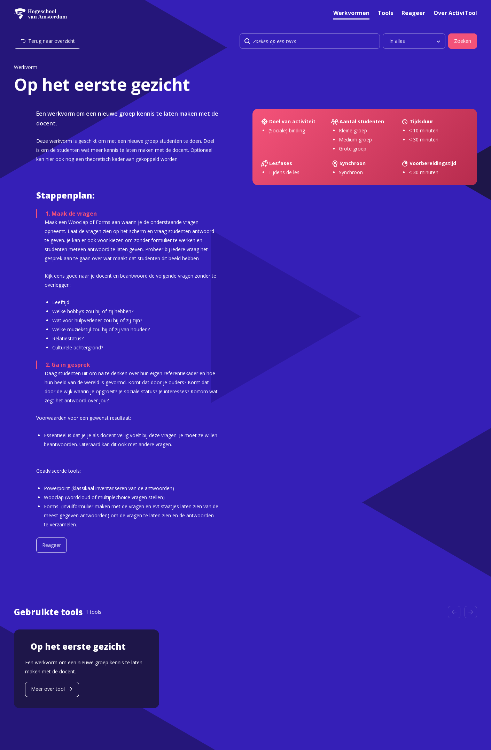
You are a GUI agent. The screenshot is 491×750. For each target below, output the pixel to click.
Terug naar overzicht (51, 41)
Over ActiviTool (455, 13)
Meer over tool (48, 689)
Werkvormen (351, 13)
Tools (385, 13)
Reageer (413, 13)
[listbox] (414, 41)
